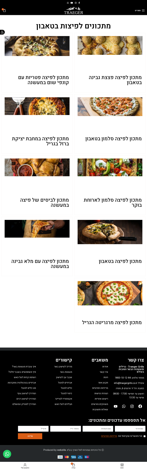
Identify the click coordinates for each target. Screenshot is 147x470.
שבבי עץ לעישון (64, 377)
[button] (2, 32)
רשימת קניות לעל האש (25, 377)
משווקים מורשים (99, 404)
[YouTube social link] (72, 3)
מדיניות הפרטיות (100, 388)
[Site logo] (73, 10)
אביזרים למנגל (65, 382)
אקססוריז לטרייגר (63, 399)
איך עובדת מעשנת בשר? (24, 366)
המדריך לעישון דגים (26, 399)
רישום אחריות (101, 399)
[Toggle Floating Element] (7, 454)
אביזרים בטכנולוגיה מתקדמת (22, 382)
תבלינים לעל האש (63, 404)
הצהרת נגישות (101, 393)
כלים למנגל (66, 388)
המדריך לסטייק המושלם (24, 404)
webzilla (61, 450)
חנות (106, 377)
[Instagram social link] (75, 3)
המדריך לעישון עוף (26, 393)
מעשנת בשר (66, 372)
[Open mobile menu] (139, 10)
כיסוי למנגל (66, 393)
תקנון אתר (103, 382)
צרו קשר (104, 372)
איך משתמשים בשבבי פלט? (22, 372)
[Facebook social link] (79, 3)
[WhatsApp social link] (68, 3)
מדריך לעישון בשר (63, 366)
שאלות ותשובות (100, 409)
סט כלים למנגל (28, 388)
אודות (105, 366)
